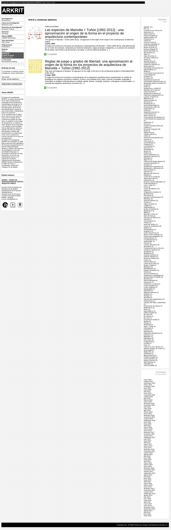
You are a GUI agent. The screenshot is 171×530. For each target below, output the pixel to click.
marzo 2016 (148, 463)
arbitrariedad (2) (149, 207)
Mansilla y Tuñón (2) (151, 214)
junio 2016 (147, 458)
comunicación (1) (150, 221)
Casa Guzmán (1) (150, 92)
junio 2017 (147, 439)
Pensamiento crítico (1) (152, 107)
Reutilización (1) (149, 103)
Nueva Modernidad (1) (151, 105)
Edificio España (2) (150, 313)
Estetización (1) (149, 109)
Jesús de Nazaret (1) (151, 273)
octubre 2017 (148, 436)
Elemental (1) (148, 291)
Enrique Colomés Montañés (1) (154, 182)
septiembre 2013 (149, 509)
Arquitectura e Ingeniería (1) (153, 166)
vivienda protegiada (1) (152, 44)
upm (53, 2)
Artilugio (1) (148, 296)
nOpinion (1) (148, 171)
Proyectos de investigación (12, 28)
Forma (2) (147, 187)
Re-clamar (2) (148, 316)
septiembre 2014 (149, 493)
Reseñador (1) (149, 149)
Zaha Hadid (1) (149, 350)
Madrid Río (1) (149, 352)
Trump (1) (147, 59)
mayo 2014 (147, 500)
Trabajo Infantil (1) (150, 134)
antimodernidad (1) (150, 63)
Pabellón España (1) (151, 357)
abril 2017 (147, 442)
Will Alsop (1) (148, 199)
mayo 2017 (147, 441)
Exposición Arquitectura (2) (153, 333)
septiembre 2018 (149, 420)
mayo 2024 (147, 379)
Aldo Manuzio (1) (149, 362)
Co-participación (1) (150, 239)
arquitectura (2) (149, 211)
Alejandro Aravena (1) (151, 292)
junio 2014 (147, 499)
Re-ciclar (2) (148, 314)
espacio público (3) (150, 37)
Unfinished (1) (148, 353)
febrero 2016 (148, 465)
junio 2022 (147, 388)
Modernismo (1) (149, 308)
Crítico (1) (147, 136)
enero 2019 (148, 414)
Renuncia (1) (148, 102)
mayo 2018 (147, 424)
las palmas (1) (148, 251)
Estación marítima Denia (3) (153, 126)
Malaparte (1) (148, 336)
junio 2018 (147, 422)
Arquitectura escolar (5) (152, 80)
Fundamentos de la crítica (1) (154, 248)
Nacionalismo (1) (149, 311)
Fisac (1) (147, 345)
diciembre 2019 (149, 403)
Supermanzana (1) (150, 100)
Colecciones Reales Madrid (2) (154, 161)
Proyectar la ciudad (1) (151, 319)
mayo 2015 (147, 480)
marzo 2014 (148, 504)
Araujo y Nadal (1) (150, 265)
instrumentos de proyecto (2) (154, 73)
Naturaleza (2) (149, 338)
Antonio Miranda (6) (150, 280)
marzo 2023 (148, 385)
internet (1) (147, 219)
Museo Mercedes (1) (151, 51)
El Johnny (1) (148, 78)
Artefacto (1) (148, 294)
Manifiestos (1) (149, 253)
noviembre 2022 (149, 386)
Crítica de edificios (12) (152, 188)
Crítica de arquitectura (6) (152, 226)
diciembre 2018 (149, 415)
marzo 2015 (148, 483)
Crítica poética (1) (150, 262)
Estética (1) (148, 153)
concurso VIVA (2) (150, 42)
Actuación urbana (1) (151, 58)
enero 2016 (148, 466)
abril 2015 (147, 482)
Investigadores (7, 19)
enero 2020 (148, 402)
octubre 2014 (148, 492)
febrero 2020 (148, 400)
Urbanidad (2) (148, 328)
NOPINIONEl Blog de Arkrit (8, 55)
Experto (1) (147, 139)
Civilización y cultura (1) (152, 284)
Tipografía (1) (148, 364)
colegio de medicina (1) (152, 250)
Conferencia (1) (149, 342)
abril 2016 (147, 461)
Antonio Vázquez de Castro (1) (154, 348)
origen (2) (147, 190)
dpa (44, 2)
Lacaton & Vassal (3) (151, 97)
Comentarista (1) (149, 143)
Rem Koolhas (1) (149, 170)
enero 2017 (148, 448)
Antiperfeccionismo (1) (151, 112)
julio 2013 (147, 512)
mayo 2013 (147, 516)
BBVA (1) (147, 212)
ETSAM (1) (147, 343)
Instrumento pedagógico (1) (153, 236)
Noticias (5, 50)
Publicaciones (7, 45)
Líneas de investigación (10, 24)
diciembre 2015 (149, 468)
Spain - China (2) (149, 326)
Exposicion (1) (149, 282)
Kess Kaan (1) (149, 340)
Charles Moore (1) (150, 238)
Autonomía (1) (149, 32)
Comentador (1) (149, 146)
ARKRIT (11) (148, 27)
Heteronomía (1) (149, 34)
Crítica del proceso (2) (151, 233)
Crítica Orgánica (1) (150, 287)
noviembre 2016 (149, 451)
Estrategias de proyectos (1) (153, 68)
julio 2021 (147, 391)
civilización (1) (148, 122)
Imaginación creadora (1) (152, 192)
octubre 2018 (148, 419)
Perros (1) (147, 124)
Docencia (5, 32)
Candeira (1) (148, 76)
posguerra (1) (148, 231)
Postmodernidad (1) (150, 183)
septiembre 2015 (149, 473)
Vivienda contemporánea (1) (153, 137)
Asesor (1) (147, 151)
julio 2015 (147, 476)
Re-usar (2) (148, 318)
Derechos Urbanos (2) (151, 258)
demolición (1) (148, 246)
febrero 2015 (148, 485)
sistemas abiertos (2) (151, 200)
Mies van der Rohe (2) (151, 173)
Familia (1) (147, 272)
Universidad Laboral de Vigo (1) (155, 81)
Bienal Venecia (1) (150, 355)
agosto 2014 (148, 495)
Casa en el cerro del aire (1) (153, 347)
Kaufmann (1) (148, 335)
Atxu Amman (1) (149, 52)
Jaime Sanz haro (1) (151, 178)
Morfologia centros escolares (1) (155, 83)
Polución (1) (148, 330)
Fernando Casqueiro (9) (152, 129)
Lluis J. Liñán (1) (149, 185)
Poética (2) (147, 222)
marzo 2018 (148, 427)
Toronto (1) (147, 202)
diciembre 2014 (149, 488)
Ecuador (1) (148, 165)
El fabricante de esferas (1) (153, 306)
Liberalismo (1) (149, 180)
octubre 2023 (148, 381)
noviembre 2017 (149, 434)
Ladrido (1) (147, 127)
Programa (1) (148, 144)
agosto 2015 (148, 475)
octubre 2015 (148, 471)
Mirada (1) (147, 321)
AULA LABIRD (9, 37)
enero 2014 (148, 505)
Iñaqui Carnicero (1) (150, 360)
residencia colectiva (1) (152, 64)
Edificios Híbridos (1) (151, 256)
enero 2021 (148, 393)
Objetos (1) (147, 228)
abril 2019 (147, 410)
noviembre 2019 (149, 405)
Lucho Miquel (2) (149, 75)
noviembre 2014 (149, 490)
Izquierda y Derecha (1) (152, 156)
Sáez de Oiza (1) (149, 216)
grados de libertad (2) (151, 209)
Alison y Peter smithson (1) (153, 234)
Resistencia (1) (149, 39)
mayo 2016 (147, 459)
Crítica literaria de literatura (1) (154, 117)
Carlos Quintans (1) (150, 359)
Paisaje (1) (147, 323)
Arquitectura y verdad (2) (152, 88)
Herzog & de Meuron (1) (152, 217)
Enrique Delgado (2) (151, 49)
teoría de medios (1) (151, 224)
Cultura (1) (147, 260)
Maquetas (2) (148, 331)
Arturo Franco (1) (150, 115)
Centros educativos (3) (151, 245)
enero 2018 (148, 431)
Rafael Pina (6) (149, 132)
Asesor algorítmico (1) (151, 154)
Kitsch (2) (147, 309)
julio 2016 (147, 456)
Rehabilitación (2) (150, 268)
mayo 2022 (147, 390)
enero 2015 (148, 487)
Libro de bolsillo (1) (150, 365)
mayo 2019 (147, 408)
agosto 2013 (148, 510)
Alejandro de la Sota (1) (152, 90)
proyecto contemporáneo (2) (153, 197)
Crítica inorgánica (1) (151, 285)
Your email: (5, 77)
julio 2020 (147, 398)
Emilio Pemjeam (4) (150, 46)
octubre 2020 (148, 397)
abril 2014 (147, 502)
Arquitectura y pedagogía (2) (153, 275)
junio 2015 (147, 478)
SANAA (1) (147, 175)
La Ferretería (9, 60)
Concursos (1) (148, 141)
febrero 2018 (148, 429)
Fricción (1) (147, 243)
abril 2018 (147, 425)
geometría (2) (148, 194)
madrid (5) (147, 41)
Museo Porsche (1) (150, 47)
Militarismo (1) (148, 98)
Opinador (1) (148, 158)
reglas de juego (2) (150, 204)
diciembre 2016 (149, 449)
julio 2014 (147, 497)
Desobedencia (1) (150, 229)
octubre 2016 (148, 453)
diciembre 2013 (149, 507)
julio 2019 (147, 407)
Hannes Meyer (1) (150, 69)
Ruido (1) (147, 131)
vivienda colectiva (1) (151, 255)
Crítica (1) (147, 110)
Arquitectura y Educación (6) (153, 168)
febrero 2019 (148, 412)
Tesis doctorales (8, 41)
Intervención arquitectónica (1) (154, 299)
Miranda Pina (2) (149, 61)
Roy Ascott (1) (148, 195)
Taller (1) (147, 54)
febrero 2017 (148, 446)
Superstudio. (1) (149, 241)
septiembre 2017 (149, 437)
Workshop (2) (148, 325)
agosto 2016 (148, 454)
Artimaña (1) (148, 297)
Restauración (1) (149, 301)
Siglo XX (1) (148, 160)
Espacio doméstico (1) (151, 270)
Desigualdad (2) (149, 289)
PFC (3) (146, 29)
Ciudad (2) (147, 85)
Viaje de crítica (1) (150, 56)
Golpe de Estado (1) (151, 35)
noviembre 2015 (149, 470)
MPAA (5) (147, 71)
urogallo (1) (148, 205)
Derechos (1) (148, 148)
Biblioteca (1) (148, 267)
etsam (48, 2)
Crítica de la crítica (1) (151, 263)
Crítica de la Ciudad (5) (152, 177)
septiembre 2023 (149, 383)
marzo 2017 (148, 444)
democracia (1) (149, 66)
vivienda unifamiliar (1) (151, 163)
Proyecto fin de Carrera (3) (153, 30)
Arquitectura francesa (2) (152, 93)
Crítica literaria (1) (150, 114)
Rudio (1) (147, 86)
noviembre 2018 (149, 417)
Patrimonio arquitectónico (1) (154, 95)
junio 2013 (147, 514)
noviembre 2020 (149, 395)
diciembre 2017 (149, 432)
